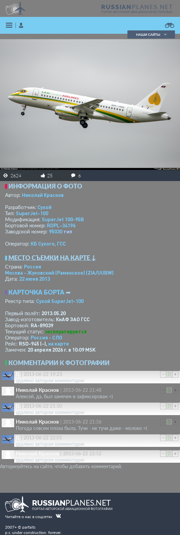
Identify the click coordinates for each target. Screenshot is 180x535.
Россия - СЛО (46, 337)
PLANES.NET (137, 6)
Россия (32, 266)
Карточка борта (36, 292)
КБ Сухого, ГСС (48, 243)
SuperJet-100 (32, 213)
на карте (58, 343)
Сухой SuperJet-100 (60, 301)
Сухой (44, 207)
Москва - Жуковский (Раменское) (59, 273)
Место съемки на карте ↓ (52, 257)
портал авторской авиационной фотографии (136, 12)
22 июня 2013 (34, 279)
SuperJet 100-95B (63, 219)
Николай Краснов (43, 195)
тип (67, 231)
